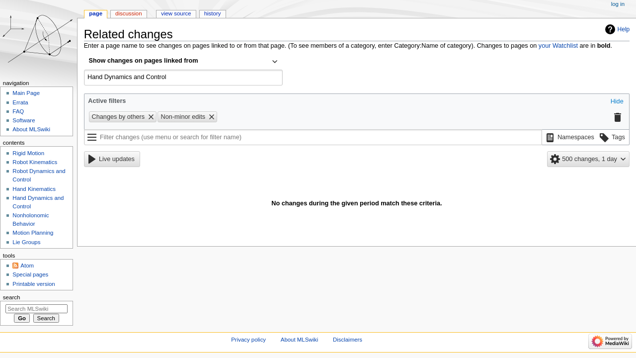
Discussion (128, 13)
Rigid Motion (28, 153)
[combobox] (183, 62)
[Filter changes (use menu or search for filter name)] (313, 137)
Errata (20, 102)
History (212, 13)
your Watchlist (558, 45)
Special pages (30, 274)
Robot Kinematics (34, 162)
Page (95, 13)
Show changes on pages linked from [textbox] (143, 60)
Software (23, 120)
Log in (618, 4)
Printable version (33, 284)
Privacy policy (248, 340)
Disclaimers (347, 340)
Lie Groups (26, 242)
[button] (617, 102)
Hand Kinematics (34, 189)
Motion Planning (32, 233)
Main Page (26, 93)
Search (11, 297)
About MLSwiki (31, 129)
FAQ (18, 111)
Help (624, 29)
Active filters (107, 100)
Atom (27, 265)
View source (176, 13)
